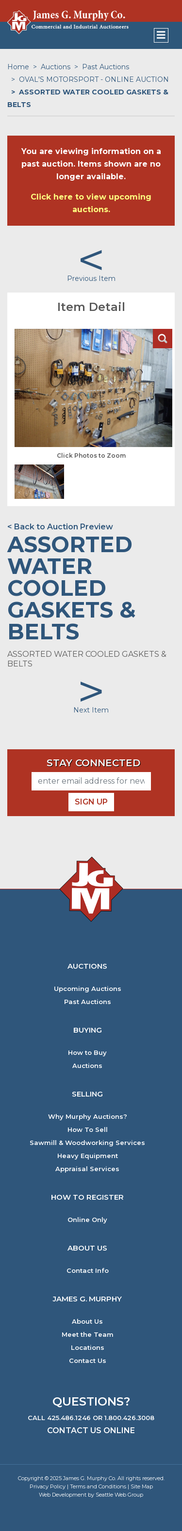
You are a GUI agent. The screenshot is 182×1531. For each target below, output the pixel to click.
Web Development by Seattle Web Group (91, 1494)
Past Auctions (105, 66)
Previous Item (91, 278)
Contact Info (87, 1270)
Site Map (142, 1486)
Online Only (87, 1219)
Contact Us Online (91, 1430)
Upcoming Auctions (87, 988)
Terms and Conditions (98, 1486)
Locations (87, 1347)
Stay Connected (93, 763)
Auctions (55, 66)
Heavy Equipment (87, 1156)
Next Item (91, 710)
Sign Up (91, 801)
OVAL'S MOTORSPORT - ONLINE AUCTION (94, 79)
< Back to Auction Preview (60, 526)
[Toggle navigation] (161, 35)
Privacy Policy (48, 1486)
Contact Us (87, 1360)
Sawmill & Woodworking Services (87, 1142)
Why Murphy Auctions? (87, 1116)
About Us (87, 1321)
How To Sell (87, 1129)
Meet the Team (88, 1334)
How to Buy (87, 1052)
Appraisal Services (87, 1169)
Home (18, 66)
